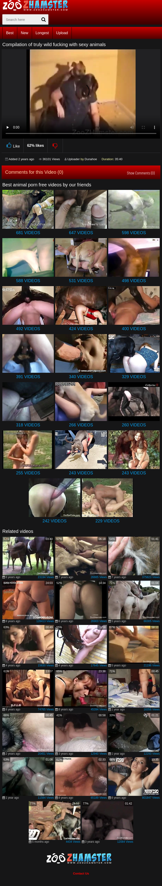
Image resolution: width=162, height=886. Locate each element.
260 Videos (134, 425)
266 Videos (81, 425)
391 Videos (28, 376)
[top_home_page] (37, 5)
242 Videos (55, 521)
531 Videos (81, 280)
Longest (42, 33)
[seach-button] (43, 19)
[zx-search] (25, 19)
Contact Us (81, 873)
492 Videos (28, 328)
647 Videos (81, 232)
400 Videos (134, 328)
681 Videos (28, 232)
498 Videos (134, 280)
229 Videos (107, 521)
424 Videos (81, 328)
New (24, 33)
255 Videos (28, 473)
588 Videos (28, 280)
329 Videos (134, 376)
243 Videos (81, 473)
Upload (62, 33)
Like (12, 145)
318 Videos (28, 425)
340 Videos (81, 376)
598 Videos (134, 232)
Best (10, 33)
